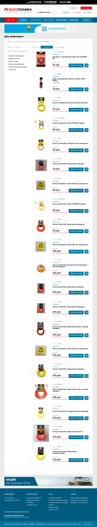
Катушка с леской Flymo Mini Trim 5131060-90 (70, 57)
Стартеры (12, 69)
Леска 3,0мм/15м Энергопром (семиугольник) (65, 452)
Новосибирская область (12, 500)
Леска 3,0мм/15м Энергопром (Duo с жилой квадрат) (70, 390)
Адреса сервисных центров (79, 498)
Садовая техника (36, 20)
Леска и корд (13, 61)
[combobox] (61, 12)
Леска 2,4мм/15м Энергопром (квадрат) (69, 307)
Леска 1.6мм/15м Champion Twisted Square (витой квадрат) (70, 266)
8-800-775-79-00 (44, 12)
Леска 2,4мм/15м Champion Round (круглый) (70, 411)
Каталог (11, 20)
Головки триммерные (16, 56)
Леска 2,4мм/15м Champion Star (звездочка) (70, 143)
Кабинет (77, 12)
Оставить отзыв (53, 509)
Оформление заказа (32, 500)
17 (88, 469)
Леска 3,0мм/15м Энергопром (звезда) (68, 287)
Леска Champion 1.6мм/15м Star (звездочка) (70, 184)
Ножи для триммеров (16, 64)
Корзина (88, 13)
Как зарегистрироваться (34, 498)
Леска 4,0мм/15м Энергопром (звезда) (68, 369)
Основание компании (55, 498)
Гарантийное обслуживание (79, 500)
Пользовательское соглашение (58, 502)
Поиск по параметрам (21, 51)
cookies (31, 524)
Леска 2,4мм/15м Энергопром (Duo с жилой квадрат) (70, 327)
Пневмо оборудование (23, 20)
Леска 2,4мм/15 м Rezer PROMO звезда (68, 123)
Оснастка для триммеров (18, 67)
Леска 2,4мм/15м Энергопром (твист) (68, 432)
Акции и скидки (53, 507)
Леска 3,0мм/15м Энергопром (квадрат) (69, 224)
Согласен (87, 524)
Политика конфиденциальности (58, 500)
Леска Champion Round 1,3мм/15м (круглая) (70, 103)
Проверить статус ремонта (79, 502)
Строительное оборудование (73, 20)
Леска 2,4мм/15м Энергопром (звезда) (68, 164)
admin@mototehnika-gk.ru (14, 515)
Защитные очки (14, 58)
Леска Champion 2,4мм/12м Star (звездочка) (70, 349)
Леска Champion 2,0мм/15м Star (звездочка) (70, 245)
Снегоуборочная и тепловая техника (61, 20)
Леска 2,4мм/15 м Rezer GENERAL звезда (69, 204)
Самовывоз (30, 502)
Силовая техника (48, 20)
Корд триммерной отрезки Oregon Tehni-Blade (69, 79)
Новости (51, 505)
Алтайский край (9, 498)
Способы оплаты (31, 505)
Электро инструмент (86, 20)
